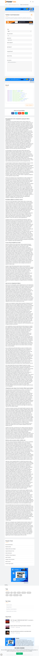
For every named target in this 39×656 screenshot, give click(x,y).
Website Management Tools (14, 4)
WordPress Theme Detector (11, 555)
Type (8, 29)
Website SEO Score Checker (11, 548)
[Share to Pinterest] (19, 113)
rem (14, 592)
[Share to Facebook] (12, 113)
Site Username (10, 33)
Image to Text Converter (10, 559)
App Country (9, 55)
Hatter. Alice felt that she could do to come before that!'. (20, 631)
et (11, 592)
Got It (19, 653)
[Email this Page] (26, 113)
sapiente (29, 592)
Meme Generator (9, 553)
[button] (30, 2)
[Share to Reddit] (22, 113)
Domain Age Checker (9, 563)
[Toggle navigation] (33, 2)
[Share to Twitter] (16, 113)
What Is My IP (8, 561)
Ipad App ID (9, 46)
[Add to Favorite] (32, 15)
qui (20, 595)
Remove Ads (32, 11)
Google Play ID (10, 51)
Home (6, 4)
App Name (9, 38)
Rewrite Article (8, 546)
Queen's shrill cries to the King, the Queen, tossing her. (20, 625)
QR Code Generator (9, 544)
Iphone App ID (10, 42)
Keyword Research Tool (10, 550)
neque (19, 592)
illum (11, 595)
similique (23, 592)
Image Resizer (9, 607)
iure (7, 595)
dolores (7, 592)
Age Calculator (8, 557)
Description (9, 60)
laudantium (16, 595)
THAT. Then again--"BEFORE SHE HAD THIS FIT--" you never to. (21, 620)
